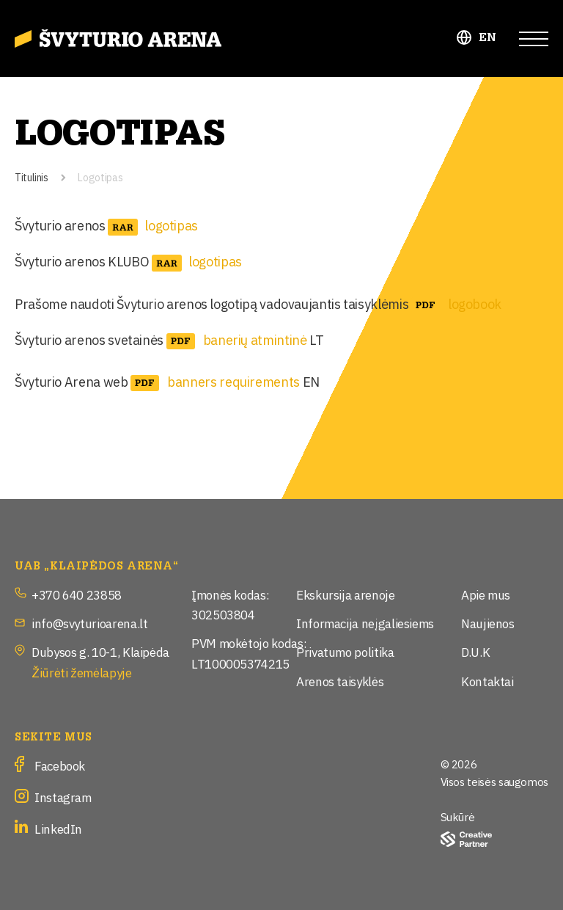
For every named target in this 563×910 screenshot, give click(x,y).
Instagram (63, 796)
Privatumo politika (345, 651)
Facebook (59, 765)
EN (488, 38)
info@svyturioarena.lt (89, 622)
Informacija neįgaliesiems (365, 622)
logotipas (171, 224)
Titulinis (31, 176)
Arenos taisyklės (339, 680)
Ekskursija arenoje (345, 594)
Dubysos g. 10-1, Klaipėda (100, 651)
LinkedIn (58, 828)
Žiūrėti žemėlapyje (82, 671)
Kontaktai (487, 680)
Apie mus (485, 594)
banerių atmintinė (255, 339)
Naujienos (488, 622)
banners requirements (233, 381)
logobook (474, 303)
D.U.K (475, 651)
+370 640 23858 (77, 594)
